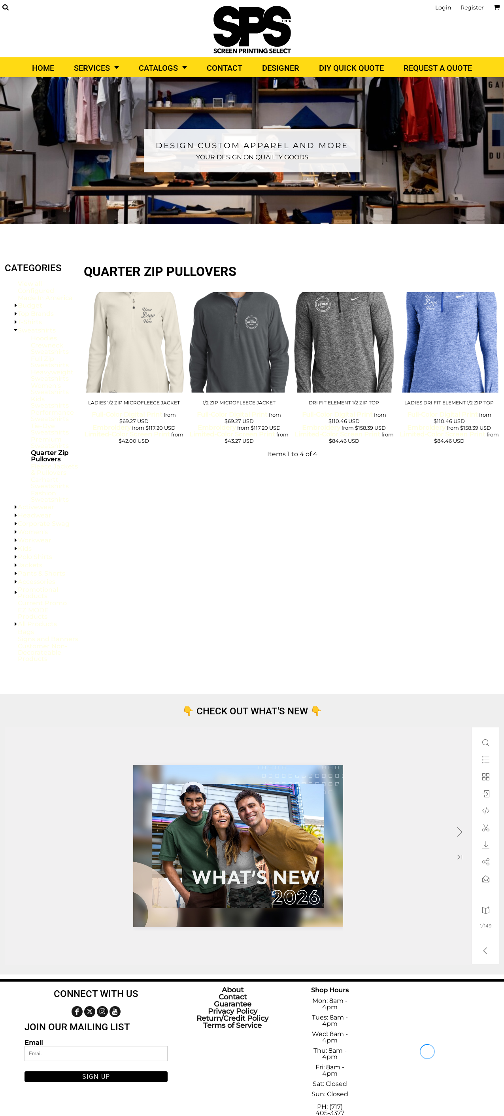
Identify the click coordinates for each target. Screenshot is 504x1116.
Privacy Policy (232, 1011)
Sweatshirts (37, 330)
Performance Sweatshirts (52, 416)
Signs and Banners (48, 639)
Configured (36, 291)
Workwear (34, 540)
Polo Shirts (35, 557)
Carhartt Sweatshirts (50, 483)
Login (443, 7)
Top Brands (36, 313)
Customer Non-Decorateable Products (42, 652)
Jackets (30, 565)
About (233, 990)
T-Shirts (30, 322)
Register (472, 7)
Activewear (36, 507)
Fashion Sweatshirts (50, 496)
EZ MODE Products (33, 613)
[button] (5, 7)
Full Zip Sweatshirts (50, 362)
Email (34, 1042)
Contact (233, 997)
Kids (25, 548)
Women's (33, 532)
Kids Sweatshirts (50, 402)
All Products (37, 624)
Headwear (34, 515)
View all (30, 283)
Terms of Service (232, 1025)
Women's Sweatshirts (50, 389)
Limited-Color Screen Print (127, 434)
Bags (26, 632)
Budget (30, 305)
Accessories (36, 581)
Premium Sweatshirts (50, 442)
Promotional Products (38, 593)
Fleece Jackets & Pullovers (54, 469)
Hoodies (44, 338)
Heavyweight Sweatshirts (52, 375)
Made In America (45, 298)
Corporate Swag (44, 523)
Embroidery (111, 427)
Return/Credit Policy (232, 1018)
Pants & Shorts (41, 573)
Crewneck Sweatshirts (50, 348)
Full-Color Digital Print (127, 414)
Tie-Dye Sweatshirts (50, 429)
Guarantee (232, 1004)
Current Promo (42, 603)
